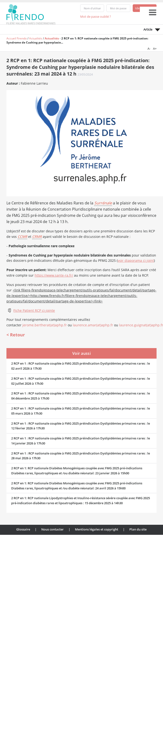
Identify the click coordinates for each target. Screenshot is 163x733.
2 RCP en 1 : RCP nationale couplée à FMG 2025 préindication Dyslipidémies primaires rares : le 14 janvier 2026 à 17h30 (80, 440)
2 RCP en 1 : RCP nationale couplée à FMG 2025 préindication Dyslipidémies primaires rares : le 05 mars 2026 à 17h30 (80, 411)
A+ (155, 48)
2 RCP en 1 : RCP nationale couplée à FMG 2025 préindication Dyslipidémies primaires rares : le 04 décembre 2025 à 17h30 (80, 395)
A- (148, 48)
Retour (17, 335)
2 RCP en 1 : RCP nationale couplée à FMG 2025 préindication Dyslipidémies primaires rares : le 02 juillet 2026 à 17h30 (80, 381)
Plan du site (138, 529)
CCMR (22, 236)
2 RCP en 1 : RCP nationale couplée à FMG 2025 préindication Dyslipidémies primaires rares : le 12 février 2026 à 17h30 (80, 426)
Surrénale (103, 203)
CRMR (37, 236)
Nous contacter (52, 529)
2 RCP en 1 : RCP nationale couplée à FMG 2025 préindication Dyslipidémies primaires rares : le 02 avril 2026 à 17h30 (80, 366)
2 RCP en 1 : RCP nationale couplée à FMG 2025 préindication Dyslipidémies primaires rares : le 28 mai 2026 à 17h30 (80, 455)
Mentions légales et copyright (96, 529)
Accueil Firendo (16, 38)
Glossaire (23, 529)
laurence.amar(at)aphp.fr (93, 325)
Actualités (35, 38)
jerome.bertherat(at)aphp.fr (44, 325)
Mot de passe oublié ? (95, 16)
